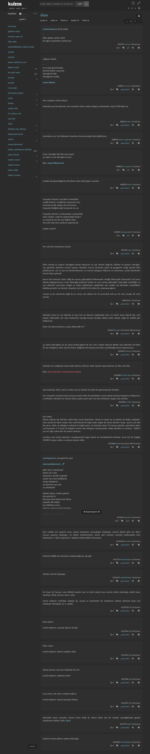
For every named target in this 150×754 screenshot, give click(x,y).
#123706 (124, 672)
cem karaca (48, 454)
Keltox (129, 121)
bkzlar (85, 20)
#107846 (122, 398)
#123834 (116, 734)
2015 (10, 124)
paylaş (43, 20)
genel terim (125, 89)
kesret (129, 183)
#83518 (125, 298)
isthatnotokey (126, 554)
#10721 (121, 44)
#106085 (117, 371)
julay (129, 248)
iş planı (11, 52)
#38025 (123, 183)
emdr (10, 98)
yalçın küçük (13, 155)
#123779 (123, 716)
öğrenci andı (13, 67)
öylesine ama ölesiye (17, 129)
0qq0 (118, 439)
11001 (128, 398)
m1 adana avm (14, 114)
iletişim (94, 752)
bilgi (98, 752)
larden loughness (124, 139)
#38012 (123, 121)
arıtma (11, 139)
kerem (117, 327)
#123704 (124, 625)
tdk (130, 601)
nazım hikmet (49, 82)
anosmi (11, 57)
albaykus (128, 513)
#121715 (116, 554)
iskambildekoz (126, 734)
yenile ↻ (22, 19)
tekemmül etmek (15, 134)
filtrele (64, 20)
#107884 (112, 439)
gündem (12, 8)
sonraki (32, 746)
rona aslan (12, 88)
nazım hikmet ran (55, 162)
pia (130, 298)
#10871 (121, 85)
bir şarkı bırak (14, 73)
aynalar (11, 78)
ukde (18, 8)
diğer (24, 8)
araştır (54, 20)
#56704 (124, 248)
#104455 (121, 348)
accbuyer (12, 26)
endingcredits (126, 230)
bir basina (127, 536)
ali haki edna (126, 371)
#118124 (120, 513)
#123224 (116, 572)
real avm (12, 119)
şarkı (127, 516)
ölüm (44, 15)
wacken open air (15, 37)
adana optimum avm (17, 62)
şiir (128, 48)
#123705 (124, 649)
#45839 (117, 230)
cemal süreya (48, 29)
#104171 (111, 327)
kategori (75, 20)
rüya (68, 713)
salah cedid (13, 170)
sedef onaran (14, 165)
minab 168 (13, 109)
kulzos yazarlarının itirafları (20, 150)
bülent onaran (14, 175)
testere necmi (14, 160)
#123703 (124, 601)
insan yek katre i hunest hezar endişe (64, 368)
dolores (128, 348)
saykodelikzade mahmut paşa (21, 47)
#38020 (115, 139)
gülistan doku (14, 32)
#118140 (119, 536)
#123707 (124, 696)
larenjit (11, 83)
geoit (129, 716)
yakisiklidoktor (125, 572)
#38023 (119, 165)
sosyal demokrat (15, 144)
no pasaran (127, 165)
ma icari (127, 44)
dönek (10, 103)
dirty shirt (12, 42)
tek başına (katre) (15, 93)
